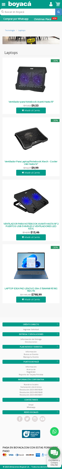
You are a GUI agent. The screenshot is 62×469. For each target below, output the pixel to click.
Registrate (31, 372)
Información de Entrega (31, 339)
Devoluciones (31, 342)
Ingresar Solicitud (31, 329)
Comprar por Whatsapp (15, 18)
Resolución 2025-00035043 (31, 392)
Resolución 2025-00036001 (31, 394)
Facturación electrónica (31, 387)
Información (31, 351)
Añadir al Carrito (31, 110)
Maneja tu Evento (31, 357)
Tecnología (10, 30)
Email (31, 404)
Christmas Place (45, 19)
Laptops (21, 30)
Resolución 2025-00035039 (31, 389)
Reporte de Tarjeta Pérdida (31, 374)
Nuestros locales (31, 384)
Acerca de (31, 369)
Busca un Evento (31, 354)
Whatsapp (31, 407)
